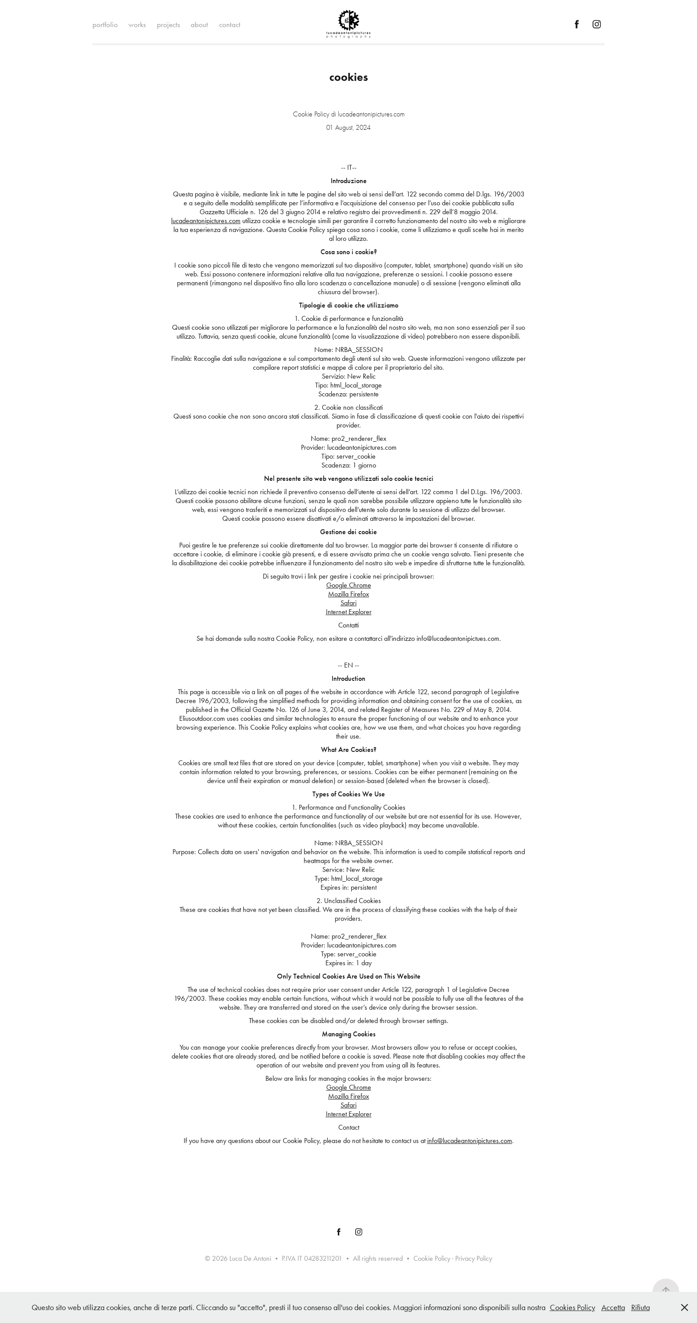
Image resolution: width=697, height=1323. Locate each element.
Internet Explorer (349, 612)
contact (229, 24)
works (137, 24)
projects (168, 24)
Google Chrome (348, 585)
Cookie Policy (431, 1258)
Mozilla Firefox (348, 594)
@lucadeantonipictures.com (474, 1140)
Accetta (613, 1307)
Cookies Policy (572, 1307)
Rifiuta (640, 1307)
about (199, 24)
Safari (348, 603)
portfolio (105, 24)
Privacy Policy (473, 1258)
